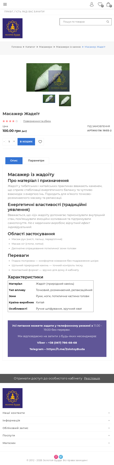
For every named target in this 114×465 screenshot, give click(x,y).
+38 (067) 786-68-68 (62, 342)
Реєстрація (92, 378)
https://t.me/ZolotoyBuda (65, 349)
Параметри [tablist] (36, 160)
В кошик (26, 141)
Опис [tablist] (14, 160)
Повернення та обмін (37, 121)
